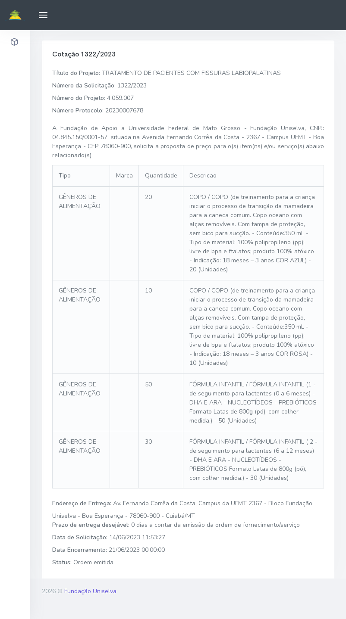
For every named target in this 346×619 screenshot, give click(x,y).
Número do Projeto (78, 98)
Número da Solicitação (83, 85)
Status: (62, 562)
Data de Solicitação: (79, 537)
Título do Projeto (75, 73)
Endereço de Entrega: (81, 503)
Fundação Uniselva (90, 591)
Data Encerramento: (79, 550)
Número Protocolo (77, 110)
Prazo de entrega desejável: (90, 525)
